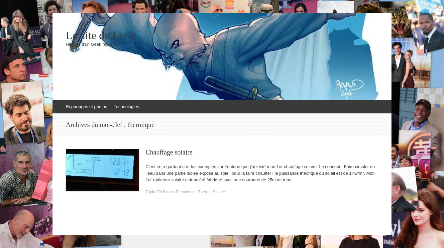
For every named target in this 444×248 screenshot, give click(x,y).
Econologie (185, 192)
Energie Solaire (211, 192)
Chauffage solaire (169, 152)
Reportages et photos (86, 106)
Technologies (126, 106)
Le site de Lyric (101, 35)
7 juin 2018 (155, 192)
